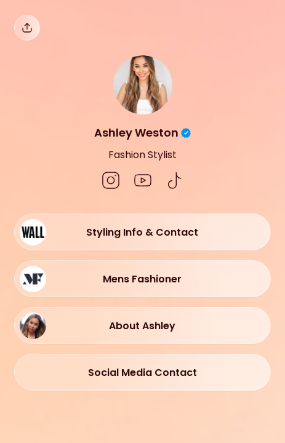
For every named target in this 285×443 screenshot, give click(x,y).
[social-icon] (110, 181)
